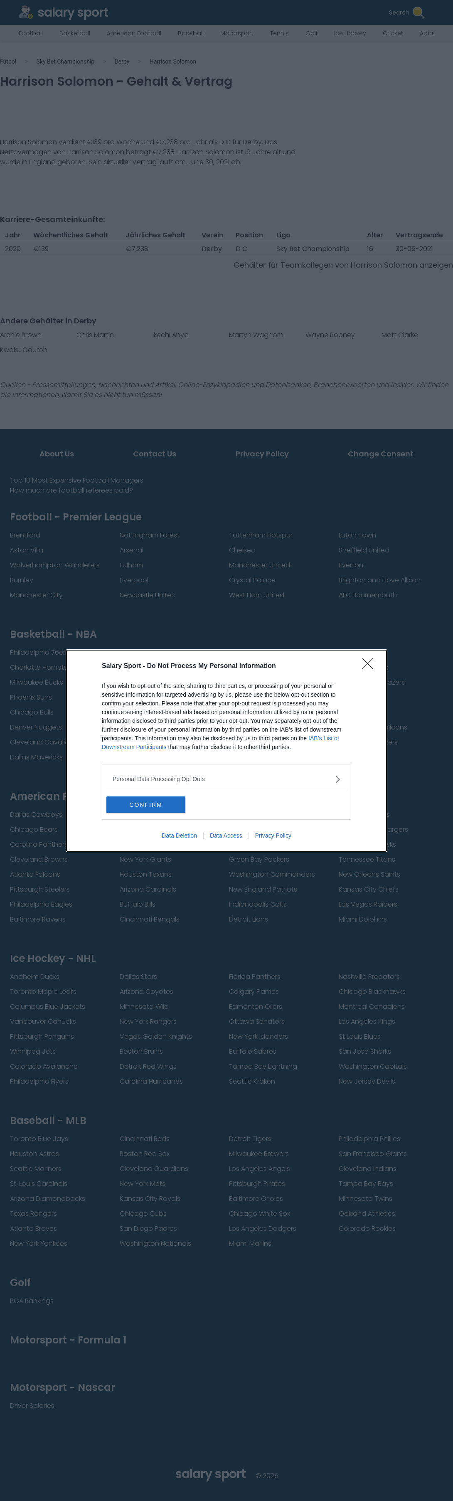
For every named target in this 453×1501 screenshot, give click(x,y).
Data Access (226, 835)
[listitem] (226, 779)
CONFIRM (145, 804)
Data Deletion (179, 835)
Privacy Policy (273, 835)
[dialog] (226, 750)
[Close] (370, 666)
